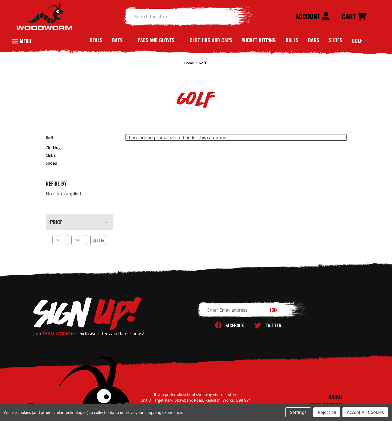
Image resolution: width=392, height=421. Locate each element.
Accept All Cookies (365, 412)
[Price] (79, 222)
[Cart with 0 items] (354, 16)
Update (98, 240)
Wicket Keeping (259, 40)
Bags (313, 40)
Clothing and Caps (210, 40)
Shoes (335, 40)
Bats (120, 40)
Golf (360, 40)
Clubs (51, 155)
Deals (96, 40)
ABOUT (335, 397)
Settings (298, 412)
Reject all (327, 412)
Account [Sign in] (312, 16)
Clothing (53, 147)
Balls (292, 40)
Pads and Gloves (159, 40)
